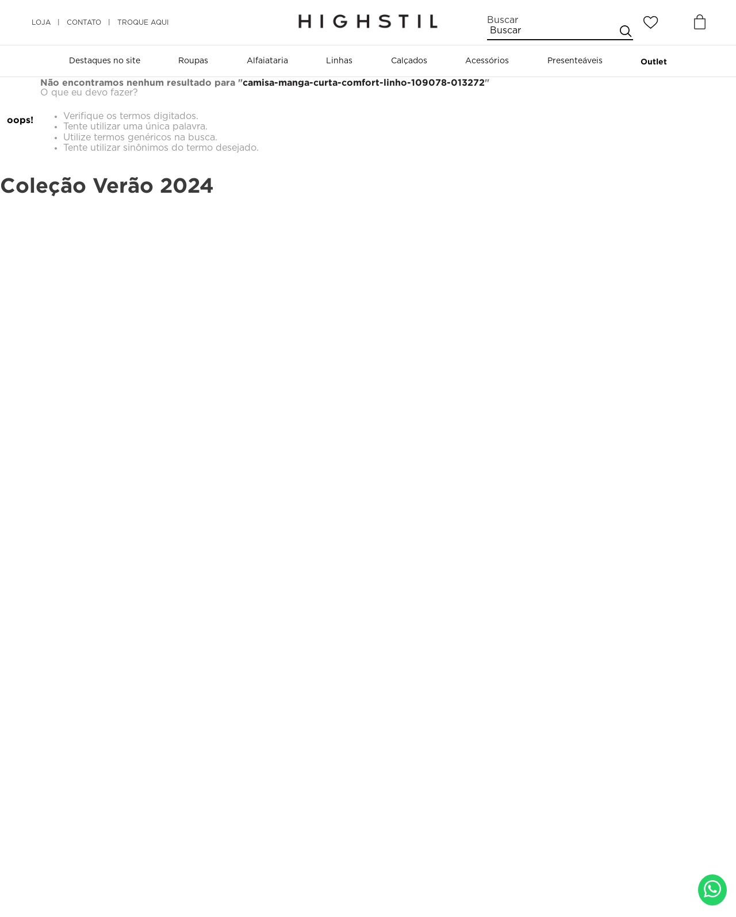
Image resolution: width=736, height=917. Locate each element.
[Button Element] (698, 22)
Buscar (502, 20)
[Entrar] (676, 22)
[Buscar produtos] (625, 30)
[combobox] (560, 27)
